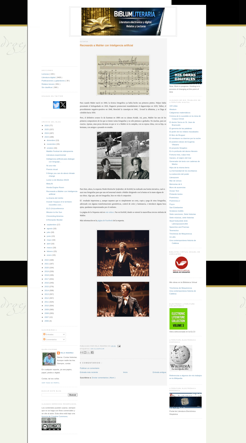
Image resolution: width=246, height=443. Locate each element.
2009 (47, 309)
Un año (172, 237)
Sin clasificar (47, 87)
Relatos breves (48, 84)
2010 (47, 305)
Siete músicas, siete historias (181, 217)
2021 (47, 264)
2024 (47, 133)
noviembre (51, 144)
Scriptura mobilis (176, 211)
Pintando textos (176, 194)
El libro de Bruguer (177, 135)
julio (49, 232)
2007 (47, 317)
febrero (50, 251)
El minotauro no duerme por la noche (185, 138)
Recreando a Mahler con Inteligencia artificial (106, 45)
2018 (47, 275)
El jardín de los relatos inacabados (184, 132)
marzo (50, 247)
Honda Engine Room (55, 187)
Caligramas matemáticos (179, 112)
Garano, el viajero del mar (180, 158)
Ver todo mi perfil (51, 383)
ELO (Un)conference (55, 208)
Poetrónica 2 (174, 201)
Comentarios (50, 339)
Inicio (125, 372)
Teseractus (174, 230)
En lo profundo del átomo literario (183, 151)
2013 (47, 294)
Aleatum (172, 109)
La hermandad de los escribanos (183, 171)
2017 (47, 279)
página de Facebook (105, 221)
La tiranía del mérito (54, 198)
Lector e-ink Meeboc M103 (57, 180)
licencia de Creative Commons (55, 416)
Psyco (172, 204)
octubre (50, 148)
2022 (47, 260)
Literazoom (174, 177)
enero (49, 255)
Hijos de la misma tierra (179, 167)
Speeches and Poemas (179, 227)
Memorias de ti (175, 184)
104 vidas (173, 106)
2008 (47, 313)
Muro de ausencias (177, 187)
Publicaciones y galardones (53, 81)
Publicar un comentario (89, 368)
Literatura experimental (56, 155)
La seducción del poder (179, 174)
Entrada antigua (159, 372)
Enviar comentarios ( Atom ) (103, 378)
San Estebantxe (176, 207)
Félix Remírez (67, 353)
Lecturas (45, 74)
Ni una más (51, 165)
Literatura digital (49, 77)
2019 (47, 271)
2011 (47, 302)
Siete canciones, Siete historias (182, 214)
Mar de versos (175, 181)
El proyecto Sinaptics (178, 148)
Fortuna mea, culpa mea (179, 155)
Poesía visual (52, 169)
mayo (49, 240)
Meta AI (49, 184)
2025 (47, 129)
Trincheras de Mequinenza (180, 234)
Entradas (48, 334)
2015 (47, 286)
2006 (47, 321)
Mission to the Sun (54, 212)
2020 (47, 267)
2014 (47, 290)
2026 (47, 125)
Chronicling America (54, 216)
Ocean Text (174, 191)
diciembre (51, 140)
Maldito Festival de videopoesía (59, 151)
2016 (47, 283)
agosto (50, 228)
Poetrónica (174, 197)
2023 (47, 137)
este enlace (109, 212)
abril (49, 244)
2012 (47, 298)
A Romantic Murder (54, 220)
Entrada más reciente (89, 372)
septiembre (52, 224)
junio (49, 236)
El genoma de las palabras (180, 128)
